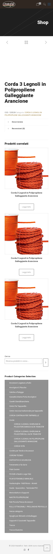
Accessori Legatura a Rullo (20, 383)
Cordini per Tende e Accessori (21, 451)
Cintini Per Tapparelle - (18, 406)
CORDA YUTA (19, 446)
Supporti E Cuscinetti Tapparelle (22, 521)
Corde (11, 420)
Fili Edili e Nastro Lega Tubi (20, 474)
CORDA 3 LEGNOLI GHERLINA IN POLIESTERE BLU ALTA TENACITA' (27, 432)
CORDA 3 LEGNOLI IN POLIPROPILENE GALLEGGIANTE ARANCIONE (29, 440)
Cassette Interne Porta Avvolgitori (22, 397)
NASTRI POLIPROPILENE (19, 497)
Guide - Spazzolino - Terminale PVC (23, 488)
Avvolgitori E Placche (17, 387)
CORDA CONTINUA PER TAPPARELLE (24, 415)
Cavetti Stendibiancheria (19, 401)
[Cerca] (45, 362)
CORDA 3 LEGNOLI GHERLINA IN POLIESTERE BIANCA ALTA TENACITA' (29, 425)
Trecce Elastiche (16, 530)
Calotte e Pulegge (16, 392)
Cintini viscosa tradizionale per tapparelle (26, 411)
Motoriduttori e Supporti (19, 493)
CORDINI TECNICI (16, 455)
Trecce (12, 525)
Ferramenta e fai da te (18, 465)
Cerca (7, 356)
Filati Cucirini (14, 469)
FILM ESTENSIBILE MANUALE (21, 479)
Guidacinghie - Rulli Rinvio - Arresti (23, 483)
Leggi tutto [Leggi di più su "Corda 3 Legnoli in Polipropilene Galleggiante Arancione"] (26, 207)
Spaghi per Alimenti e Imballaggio (23, 516)
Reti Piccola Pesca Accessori (21, 502)
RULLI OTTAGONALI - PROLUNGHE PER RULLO (28, 507)
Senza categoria (16, 511)
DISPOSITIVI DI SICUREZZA (20, 460)
